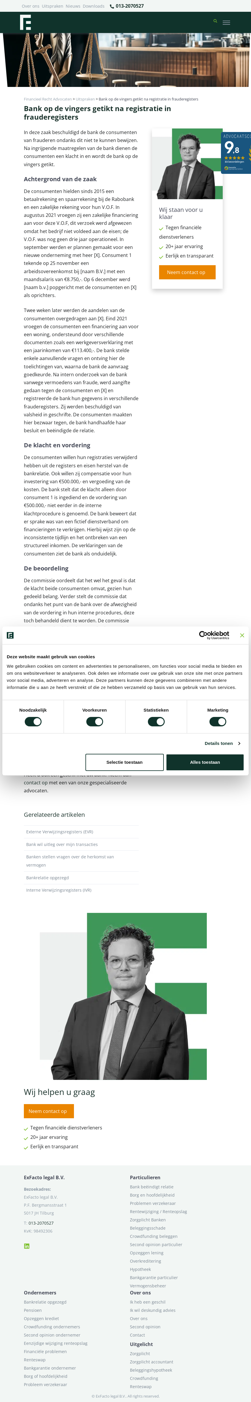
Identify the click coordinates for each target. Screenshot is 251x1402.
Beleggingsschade (148, 1228)
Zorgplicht (140, 1353)
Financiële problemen (45, 1351)
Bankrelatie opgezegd (81, 878)
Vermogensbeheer (148, 1286)
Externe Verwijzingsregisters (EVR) (81, 832)
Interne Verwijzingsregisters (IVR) (81, 890)
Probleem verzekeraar (45, 1384)
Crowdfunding (144, 1378)
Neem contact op (186, 272)
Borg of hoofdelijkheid (45, 1376)
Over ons (30, 6)
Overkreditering (145, 1261)
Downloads (94, 6)
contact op (36, 782)
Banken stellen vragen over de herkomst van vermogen (81, 861)
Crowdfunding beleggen (154, 1236)
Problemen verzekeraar (153, 1203)
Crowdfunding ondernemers (52, 1327)
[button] (215, 22)
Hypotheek (140, 1269)
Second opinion (145, 1327)
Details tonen (219, 743)
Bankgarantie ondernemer (50, 1368)
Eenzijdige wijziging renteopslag (55, 1343)
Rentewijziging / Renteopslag (158, 1211)
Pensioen (33, 1310)
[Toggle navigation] (226, 22)
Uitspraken (52, 6)
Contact (137, 1335)
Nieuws (73, 6)
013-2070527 (126, 6)
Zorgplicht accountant (151, 1362)
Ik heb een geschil (148, 1302)
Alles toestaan (205, 762)
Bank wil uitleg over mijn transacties (81, 844)
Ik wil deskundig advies (153, 1310)
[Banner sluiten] (242, 635)
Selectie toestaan (124, 762)
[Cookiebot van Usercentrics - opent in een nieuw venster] (203, 635)
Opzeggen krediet (41, 1318)
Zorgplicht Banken (148, 1220)
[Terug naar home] (25, 22)
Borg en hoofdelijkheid (152, 1195)
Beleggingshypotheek (151, 1370)
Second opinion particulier (156, 1244)
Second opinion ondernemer (52, 1335)
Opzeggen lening (147, 1253)
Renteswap (35, 1360)
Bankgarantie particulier (154, 1277)
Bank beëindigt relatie (152, 1187)
